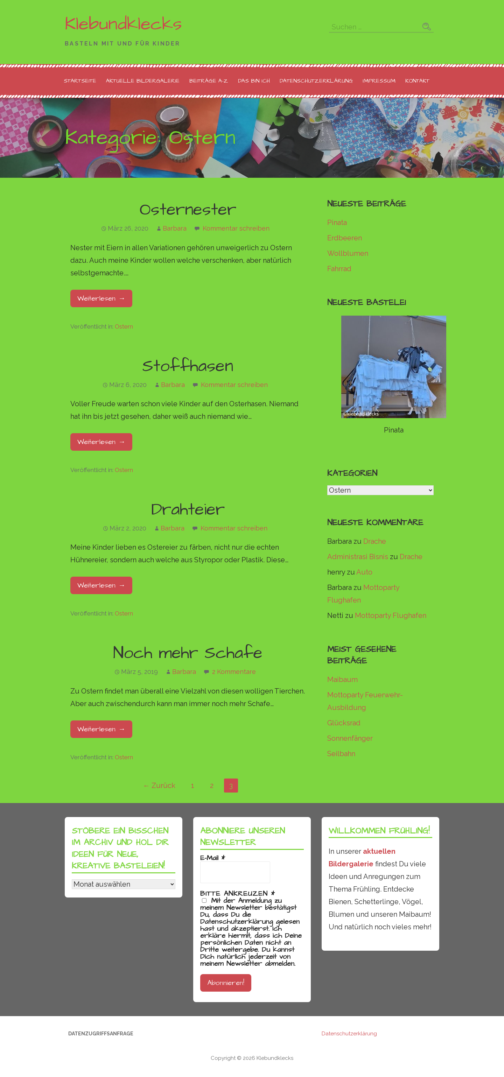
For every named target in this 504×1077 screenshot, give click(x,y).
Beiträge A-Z (208, 81)
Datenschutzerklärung (316, 81)
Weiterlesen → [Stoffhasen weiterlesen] (101, 442)
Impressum (379, 81)
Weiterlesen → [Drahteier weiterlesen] (101, 585)
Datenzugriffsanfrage (100, 1033)
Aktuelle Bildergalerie (143, 81)
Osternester (188, 209)
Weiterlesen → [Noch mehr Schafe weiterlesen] (101, 729)
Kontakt (417, 81)
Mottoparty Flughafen (390, 615)
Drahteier (188, 509)
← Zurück (159, 785)
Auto (364, 572)
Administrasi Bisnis (357, 556)
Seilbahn (341, 753)
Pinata (337, 222)
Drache (374, 541)
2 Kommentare (234, 671)
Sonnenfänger (350, 738)
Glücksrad (343, 723)
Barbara (175, 228)
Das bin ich (254, 81)
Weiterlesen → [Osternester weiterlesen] (101, 298)
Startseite (80, 81)
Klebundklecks (123, 24)
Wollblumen (347, 253)
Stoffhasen (187, 366)
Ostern (124, 326)
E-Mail (212, 857)
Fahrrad (339, 269)
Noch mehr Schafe (187, 653)
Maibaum (342, 679)
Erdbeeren (344, 238)
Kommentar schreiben (236, 228)
